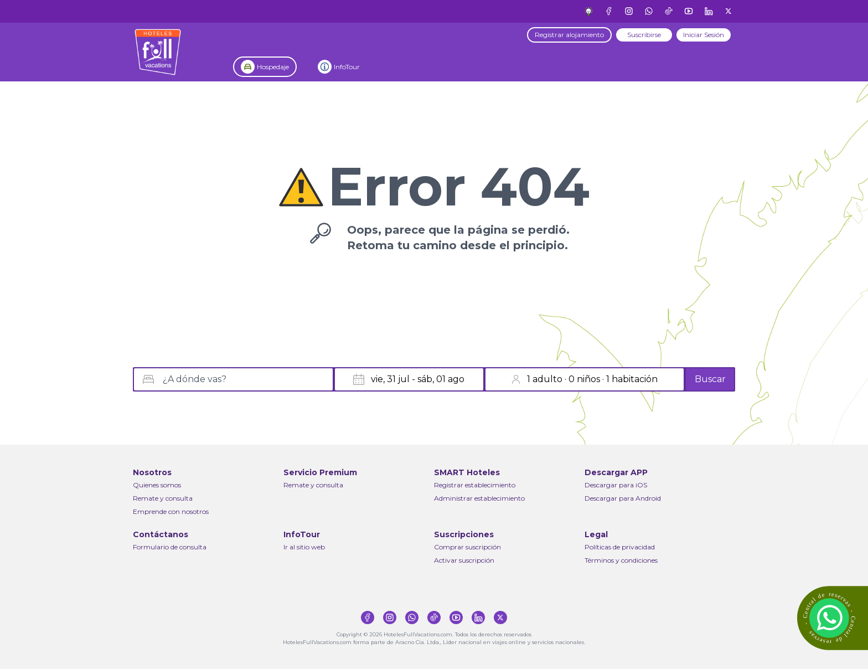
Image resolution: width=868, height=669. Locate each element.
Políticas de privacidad (620, 547)
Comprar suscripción (467, 547)
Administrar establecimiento (479, 498)
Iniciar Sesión (703, 34)
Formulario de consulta (169, 547)
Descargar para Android (623, 498)
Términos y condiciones (621, 560)
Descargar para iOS (616, 485)
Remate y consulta (163, 498)
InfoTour (347, 67)
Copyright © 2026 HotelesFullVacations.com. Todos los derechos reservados (434, 634)
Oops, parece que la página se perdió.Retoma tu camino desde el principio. (458, 237)
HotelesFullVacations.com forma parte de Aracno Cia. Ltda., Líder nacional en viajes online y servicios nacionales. (434, 642)
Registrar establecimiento (474, 485)
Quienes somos (157, 485)
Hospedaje (273, 67)
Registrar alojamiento (569, 34)
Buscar (710, 379)
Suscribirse (644, 34)
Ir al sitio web (304, 547)
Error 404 (459, 186)
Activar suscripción (464, 560)
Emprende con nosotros (171, 511)
